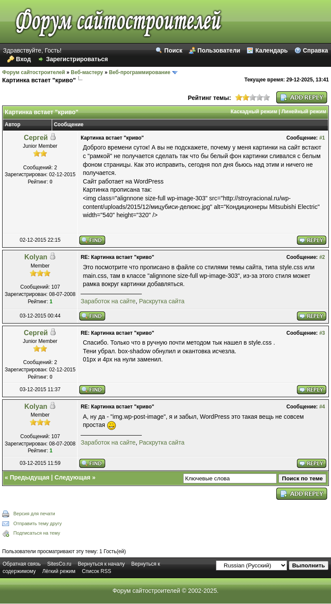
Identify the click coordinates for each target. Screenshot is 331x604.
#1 (322, 138)
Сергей (36, 137)
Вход (23, 59)
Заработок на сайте (108, 301)
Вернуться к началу (101, 564)
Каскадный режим (254, 112)
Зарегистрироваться (77, 59)
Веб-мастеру (87, 72)
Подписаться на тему (36, 533)
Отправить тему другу (37, 523)
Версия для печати (34, 513)
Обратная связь (22, 564)
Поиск (173, 50)
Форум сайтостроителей (33, 72)
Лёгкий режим (58, 571)
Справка (315, 50)
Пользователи (218, 50)
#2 (322, 257)
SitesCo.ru (59, 564)
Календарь (271, 50)
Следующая (72, 477)
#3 (322, 333)
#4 (322, 407)
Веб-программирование (139, 72)
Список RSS (96, 571)
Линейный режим (303, 112)
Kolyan (35, 257)
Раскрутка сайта (161, 301)
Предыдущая (30, 477)
